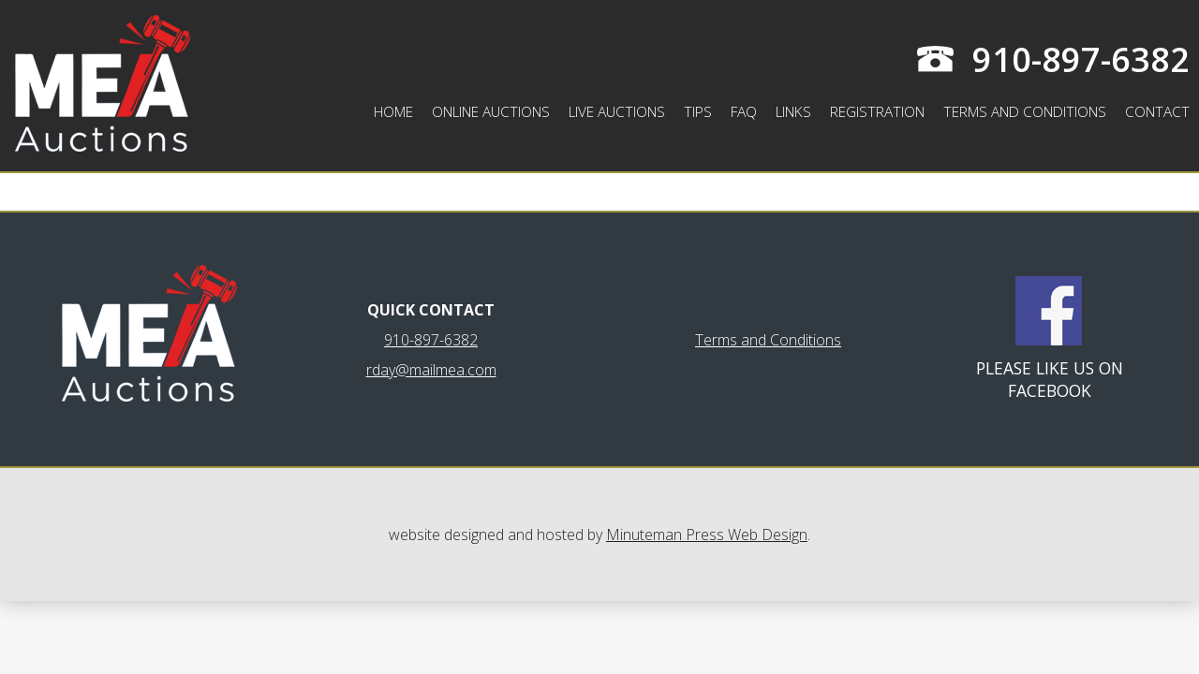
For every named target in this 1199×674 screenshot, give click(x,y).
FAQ (744, 112)
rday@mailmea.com (431, 369)
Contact (1157, 112)
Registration (877, 112)
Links (793, 112)
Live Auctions (617, 112)
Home (393, 112)
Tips (698, 112)
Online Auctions (491, 112)
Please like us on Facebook (1049, 379)
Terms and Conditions (1024, 112)
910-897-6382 (1081, 59)
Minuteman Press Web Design (706, 534)
